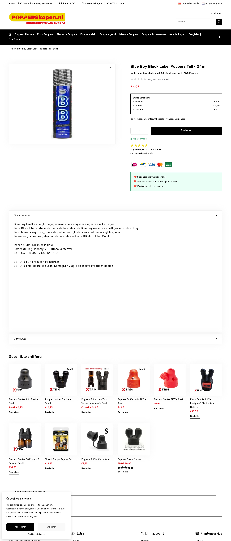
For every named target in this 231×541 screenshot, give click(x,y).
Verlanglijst (146, 439)
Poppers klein (88, 34)
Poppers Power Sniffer (129, 347)
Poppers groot (107, 34)
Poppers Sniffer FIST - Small (168, 287)
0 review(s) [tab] (115, 227)
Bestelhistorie (148, 434)
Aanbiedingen (177, 34)
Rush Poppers (45, 34)
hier (35, 516)
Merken (75, 428)
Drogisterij (194, 34)
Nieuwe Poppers (128, 34)
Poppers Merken (24, 34)
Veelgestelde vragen (206, 445)
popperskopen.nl (212, 3)
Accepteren (20, 527)
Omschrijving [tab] (115, 215)
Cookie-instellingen (36, 534)
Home (12, 49)
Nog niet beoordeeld (158, 79)
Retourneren (202, 434)
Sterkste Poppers (66, 34)
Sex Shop (14, 39)
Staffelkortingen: (141, 98)
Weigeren (51, 527)
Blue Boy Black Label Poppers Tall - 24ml (37, 49)
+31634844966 (38, 398)
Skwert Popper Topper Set (58, 347)
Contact (200, 428)
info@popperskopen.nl (29, 393)
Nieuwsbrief (147, 445)
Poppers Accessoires (153, 34)
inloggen (216, 13)
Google (149, 153)
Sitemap (200, 439)
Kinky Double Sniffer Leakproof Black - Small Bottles (202, 291)
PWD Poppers (191, 73)
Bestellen (14, 300)
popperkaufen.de (188, 3)
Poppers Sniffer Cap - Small (95, 347)
